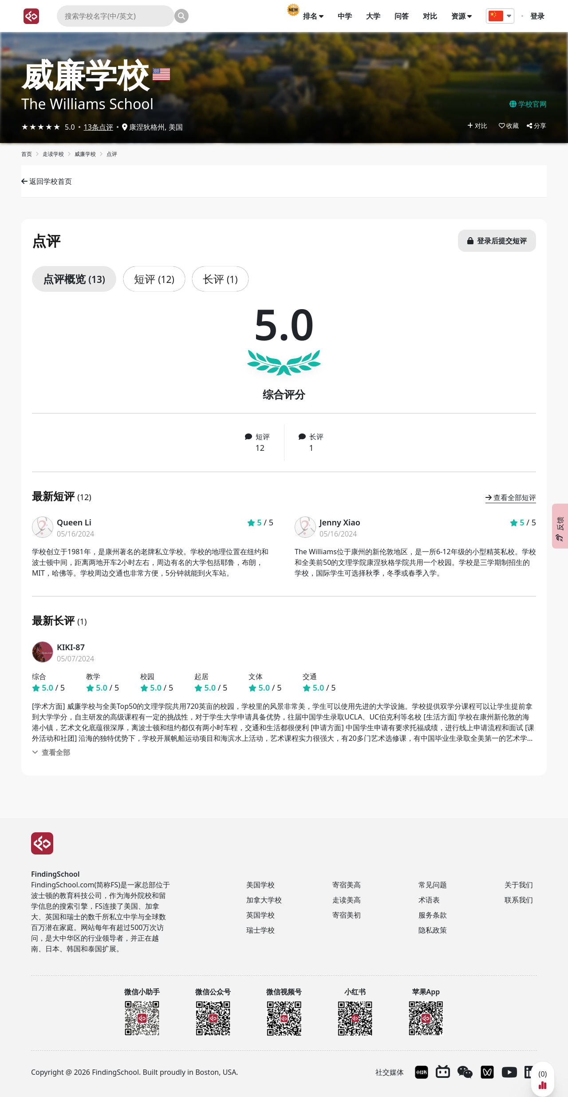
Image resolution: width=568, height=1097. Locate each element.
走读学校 (53, 154)
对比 (432, 16)
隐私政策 (432, 930)
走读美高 (346, 900)
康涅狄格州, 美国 (152, 127)
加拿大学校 (264, 900)
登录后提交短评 (497, 241)
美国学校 (260, 885)
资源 (464, 16)
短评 (154, 278)
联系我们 (519, 900)
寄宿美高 (346, 885)
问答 (404, 16)
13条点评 (98, 127)
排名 (315, 16)
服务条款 (432, 915)
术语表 (429, 900)
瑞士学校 (260, 930)
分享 (536, 125)
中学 (347, 16)
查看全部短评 (510, 497)
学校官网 (528, 104)
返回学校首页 (46, 181)
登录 (539, 16)
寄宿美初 (346, 915)
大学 (375, 16)
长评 (220, 278)
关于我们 (519, 885)
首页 (26, 154)
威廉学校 (85, 74)
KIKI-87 (71, 647)
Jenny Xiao (340, 522)
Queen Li (74, 522)
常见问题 (432, 885)
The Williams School (87, 103)
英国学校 (260, 915)
